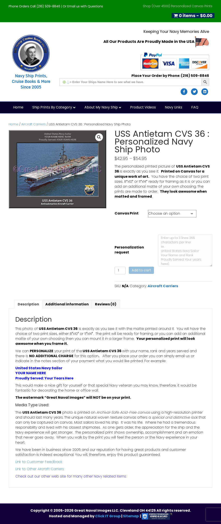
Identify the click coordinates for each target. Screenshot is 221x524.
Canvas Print (127, 213)
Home (18, 107)
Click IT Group (108, 516)
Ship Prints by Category (52, 107)
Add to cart (141, 270)
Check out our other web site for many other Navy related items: (70, 476)
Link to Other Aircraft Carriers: (39, 468)
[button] (99, 137)
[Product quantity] (120, 270)
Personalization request (129, 250)
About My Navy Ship (101, 107)
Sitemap (131, 516)
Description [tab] (28, 304)
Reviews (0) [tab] (105, 304)
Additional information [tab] (67, 304)
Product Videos (143, 107)
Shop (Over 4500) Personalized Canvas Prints (177, 6)
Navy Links (173, 107)
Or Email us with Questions (83, 6)
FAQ (194, 107)
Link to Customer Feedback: (39, 461)
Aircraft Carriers (33, 124)
